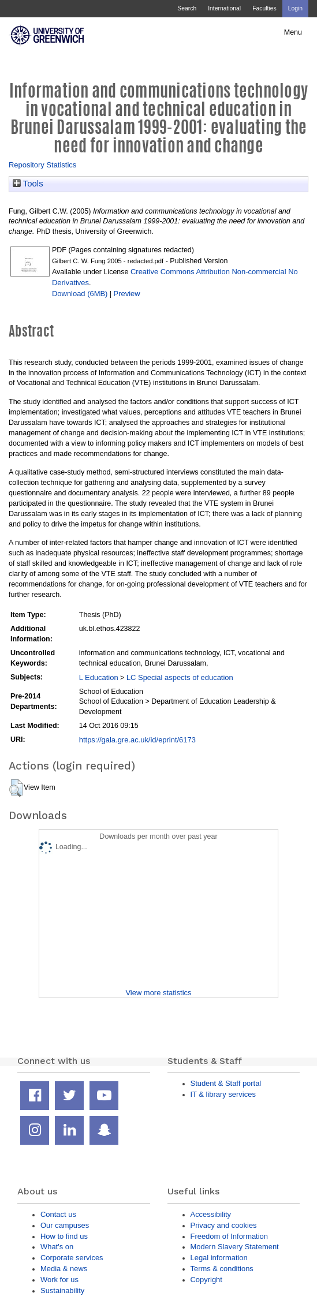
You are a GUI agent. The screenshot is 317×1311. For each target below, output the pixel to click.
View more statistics (158, 992)
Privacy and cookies (224, 1225)
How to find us (64, 1236)
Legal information (219, 1257)
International (224, 8)
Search (186, 8)
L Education (98, 677)
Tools (28, 183)
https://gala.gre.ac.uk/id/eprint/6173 (137, 739)
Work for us (59, 1279)
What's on (56, 1246)
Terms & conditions (222, 1268)
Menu (293, 32)
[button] (16, 788)
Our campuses (64, 1225)
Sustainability (62, 1290)
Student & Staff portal (226, 1083)
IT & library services (223, 1094)
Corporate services (71, 1257)
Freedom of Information (229, 1236)
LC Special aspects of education (179, 677)
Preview (127, 293)
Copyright (206, 1279)
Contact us (58, 1214)
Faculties (264, 8)
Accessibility (211, 1214)
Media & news (63, 1268)
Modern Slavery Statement (235, 1246)
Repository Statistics (42, 164)
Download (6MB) (79, 293)
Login (295, 8)
